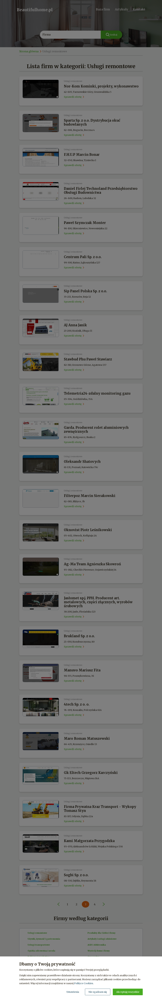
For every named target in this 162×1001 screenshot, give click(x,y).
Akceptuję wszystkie (127, 991)
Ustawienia (73, 991)
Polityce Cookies (83, 983)
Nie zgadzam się (97, 991)
